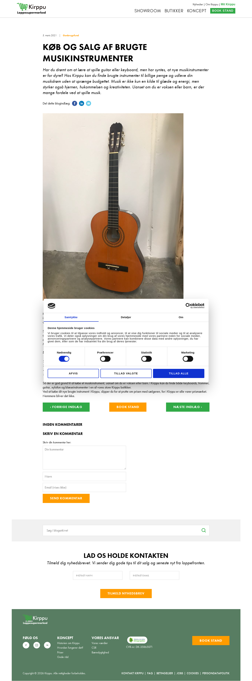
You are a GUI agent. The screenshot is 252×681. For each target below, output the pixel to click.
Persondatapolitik (215, 673)
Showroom (148, 10)
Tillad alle (178, 373)
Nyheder (198, 4)
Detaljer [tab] (126, 317)
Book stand (222, 10)
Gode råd (62, 657)
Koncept (197, 10)
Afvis (73, 373)
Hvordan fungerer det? (70, 648)
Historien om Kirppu (68, 643)
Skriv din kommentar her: (57, 442)
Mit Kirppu (228, 4)
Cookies (193, 673)
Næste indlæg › (187, 407)
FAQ (150, 673)
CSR (94, 648)
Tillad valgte (126, 373)
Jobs (180, 673)
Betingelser (165, 673)
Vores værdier (100, 643)
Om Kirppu (211, 4)
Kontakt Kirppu (133, 673)
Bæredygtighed (100, 652)
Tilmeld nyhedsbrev (126, 593)
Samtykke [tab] (71, 317)
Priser (60, 652)
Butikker (174, 10)
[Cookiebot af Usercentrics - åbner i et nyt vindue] (188, 305)
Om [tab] (181, 317)
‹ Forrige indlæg (66, 407)
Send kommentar (66, 498)
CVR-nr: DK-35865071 (139, 647)
